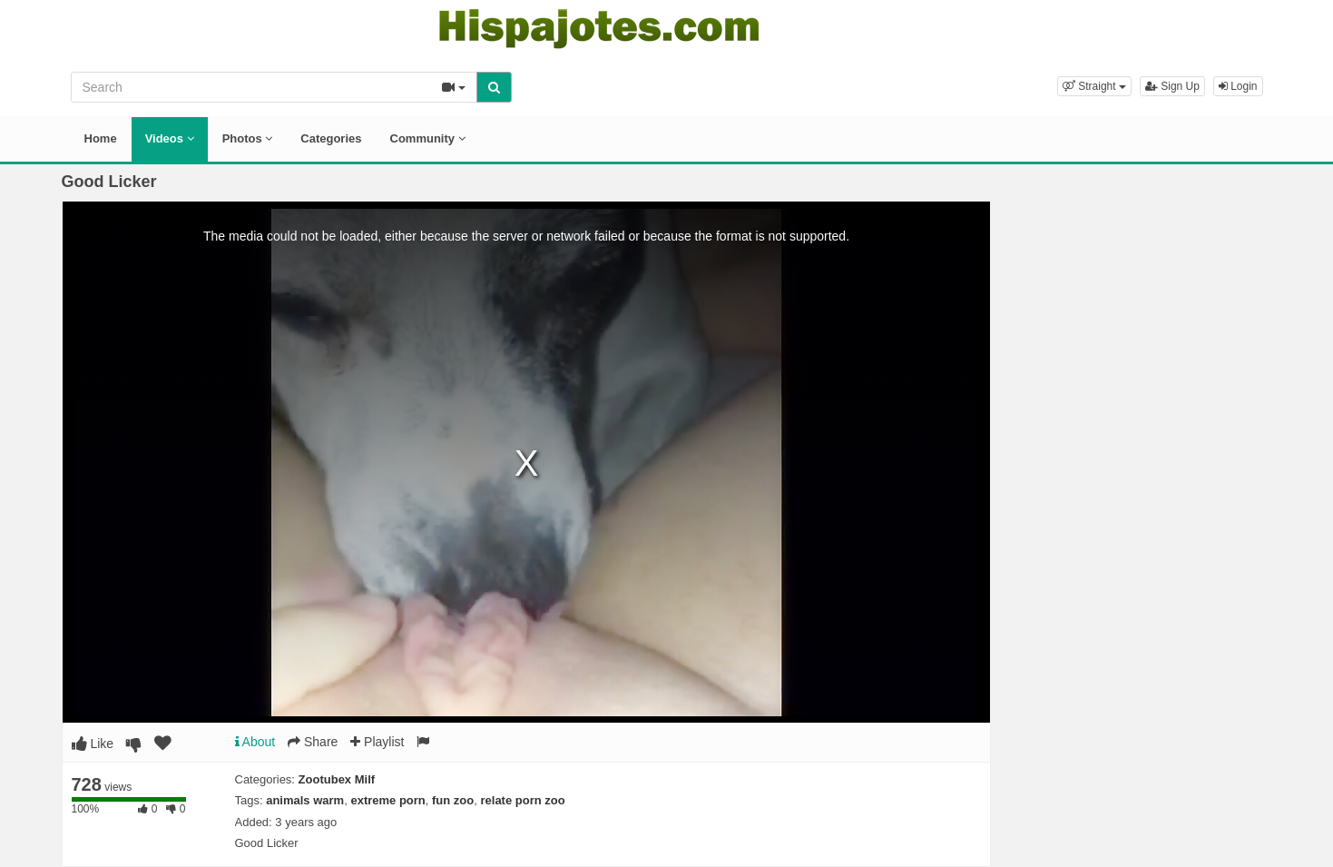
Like (93, 743)
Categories (330, 138)
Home (100, 138)
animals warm (305, 800)
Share (313, 741)
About (255, 741)
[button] (1094, 86)
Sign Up (1172, 86)
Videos (169, 138)
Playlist (377, 741)
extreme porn (387, 800)
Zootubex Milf (337, 779)
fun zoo (453, 800)
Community (428, 138)
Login (1238, 86)
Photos (247, 138)
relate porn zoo (522, 800)
